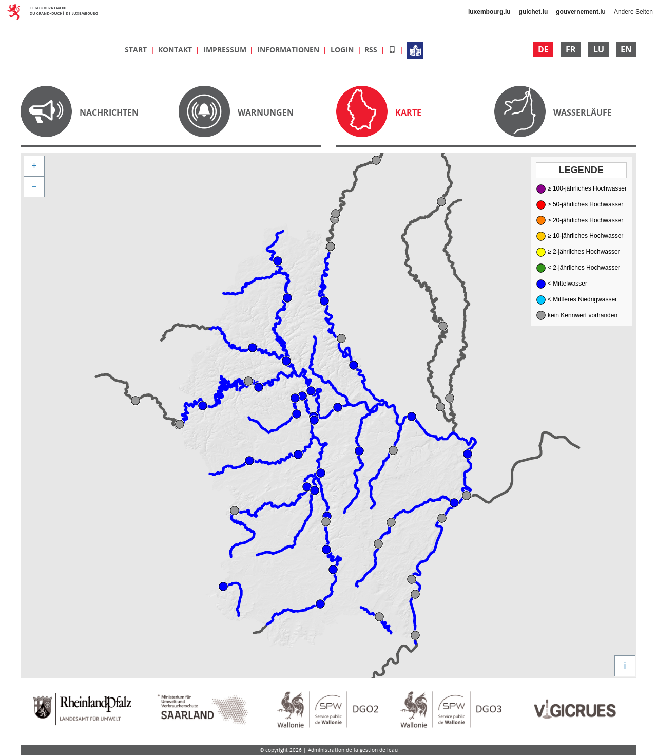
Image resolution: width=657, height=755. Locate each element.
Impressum (225, 49)
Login (343, 49)
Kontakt (176, 49)
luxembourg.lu (489, 11)
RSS (371, 49)
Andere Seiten (633, 11)
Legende (581, 170)
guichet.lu (533, 11)
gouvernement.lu (581, 11)
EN (626, 49)
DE (543, 49)
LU (598, 49)
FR (571, 49)
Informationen (289, 49)
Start (137, 49)
